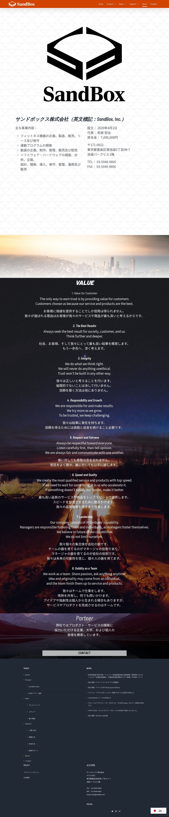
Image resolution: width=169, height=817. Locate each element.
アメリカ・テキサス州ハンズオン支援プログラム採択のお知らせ (111, 692)
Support (28, 724)
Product (28, 680)
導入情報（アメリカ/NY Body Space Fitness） (104, 687)
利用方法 (32, 744)
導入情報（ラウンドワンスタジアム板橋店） (104, 682)
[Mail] (119, 811)
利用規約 (27, 777)
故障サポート (33, 750)
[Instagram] (116, 811)
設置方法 (32, 737)
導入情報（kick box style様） (98, 715)
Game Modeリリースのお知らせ (99, 698)
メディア (32, 712)
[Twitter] (112, 811)
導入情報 (32, 718)
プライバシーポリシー (31, 772)
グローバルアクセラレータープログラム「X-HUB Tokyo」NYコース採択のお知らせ (116, 704)
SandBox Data (34, 686)
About (27, 756)
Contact (28, 761)
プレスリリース (34, 705)
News (27, 698)
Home (27, 675)
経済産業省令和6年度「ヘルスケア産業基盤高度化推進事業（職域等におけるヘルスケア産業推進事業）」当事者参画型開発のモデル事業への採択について (115, 676)
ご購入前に (33, 730)
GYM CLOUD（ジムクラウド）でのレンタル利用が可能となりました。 (113, 710)
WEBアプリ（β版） (36, 693)
